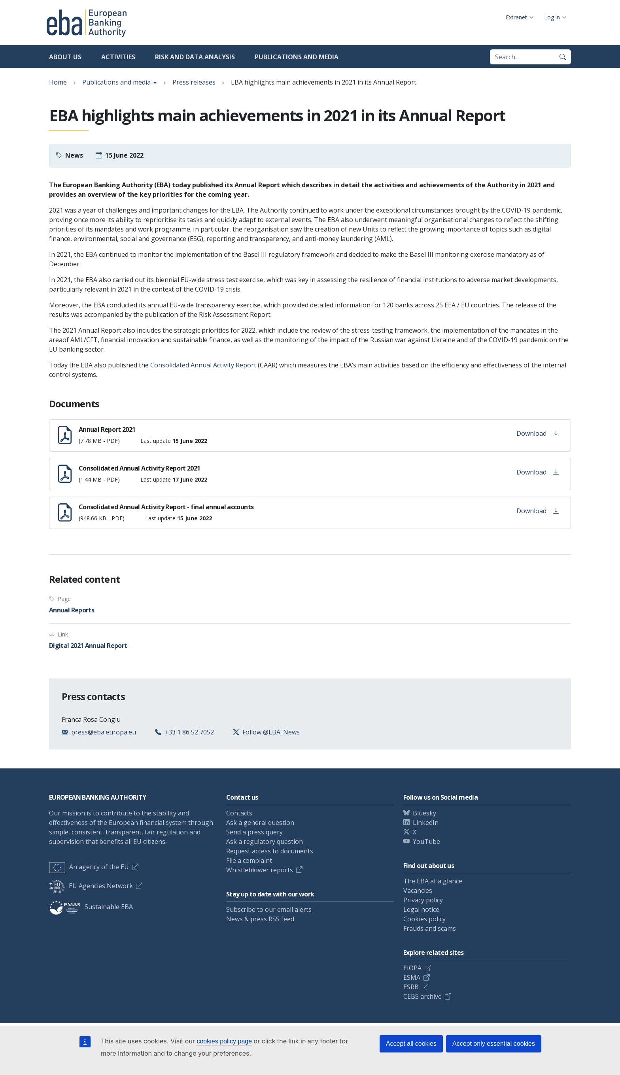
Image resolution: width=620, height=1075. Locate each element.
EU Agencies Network (91, 885)
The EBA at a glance (432, 881)
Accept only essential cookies (493, 1043)
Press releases (193, 82)
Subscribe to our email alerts (269, 909)
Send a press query (254, 832)
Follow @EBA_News (271, 732)
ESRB (411, 987)
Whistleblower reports (259, 870)
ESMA (411, 977)
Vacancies (417, 890)
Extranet (516, 17)
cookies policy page (224, 1041)
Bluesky (424, 813)
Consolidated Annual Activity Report (203, 365)
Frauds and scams (429, 928)
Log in (552, 17)
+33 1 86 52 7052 (189, 732)
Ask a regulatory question (264, 841)
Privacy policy (423, 900)
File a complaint (249, 860)
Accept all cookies (411, 1043)
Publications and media (296, 57)
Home (58, 82)
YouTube (426, 841)
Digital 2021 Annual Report (88, 645)
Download (537, 433)
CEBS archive (422, 996)
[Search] (562, 56)
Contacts (239, 813)
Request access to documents (269, 851)
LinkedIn (426, 822)
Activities (118, 57)
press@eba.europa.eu (103, 732)
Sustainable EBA (91, 906)
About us (65, 57)
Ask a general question (260, 822)
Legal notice (421, 909)
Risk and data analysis (195, 57)
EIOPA (412, 968)
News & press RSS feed (260, 919)
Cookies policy (424, 919)
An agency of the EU (89, 866)
